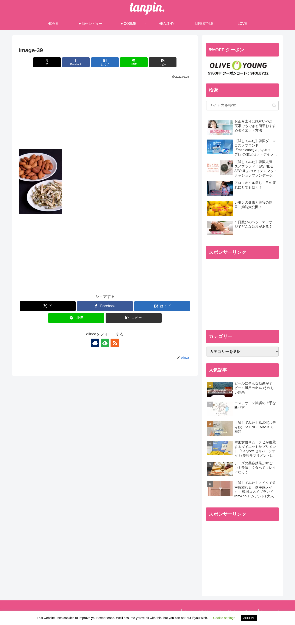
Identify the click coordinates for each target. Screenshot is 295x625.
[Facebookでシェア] (76, 62)
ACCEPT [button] (249, 618)
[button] (162, 62)
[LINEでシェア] (134, 62)
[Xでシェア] (47, 62)
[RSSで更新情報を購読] (115, 343)
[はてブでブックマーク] (105, 62)
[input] (242, 105)
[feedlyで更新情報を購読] (105, 343)
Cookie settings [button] (224, 618)
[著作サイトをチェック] (95, 343)
